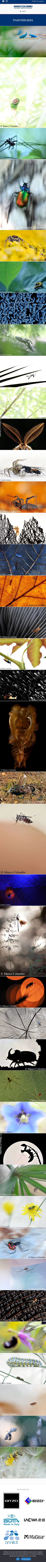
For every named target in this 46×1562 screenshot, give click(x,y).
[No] (44, 1556)
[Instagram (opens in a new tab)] (6, 1)
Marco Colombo (23, 7)
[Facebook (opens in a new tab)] (3, 1)
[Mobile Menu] (23, 11)
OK (18, 1559)
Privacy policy (26, 1559)
